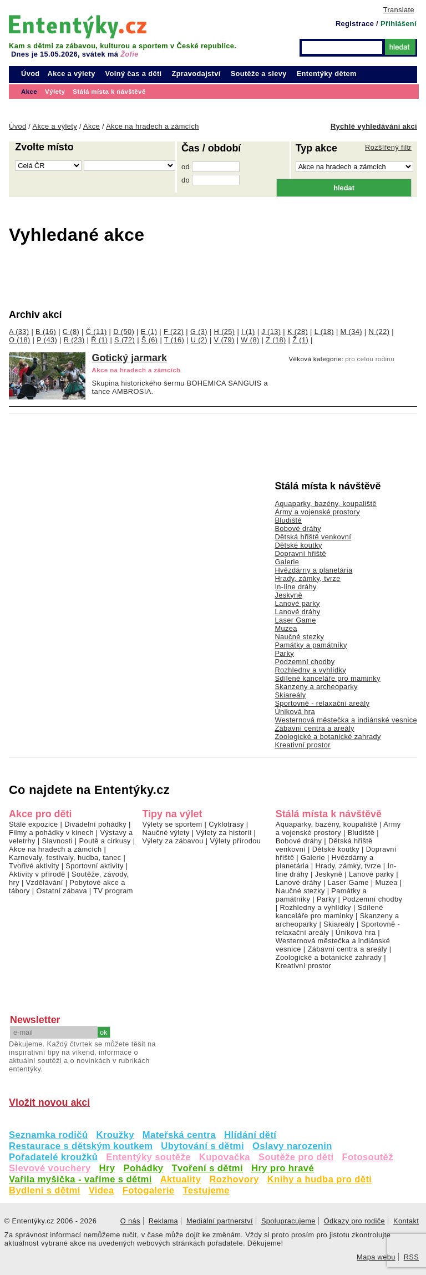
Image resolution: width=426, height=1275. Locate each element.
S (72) (124, 340)
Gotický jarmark (129, 357)
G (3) (198, 331)
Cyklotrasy (226, 824)
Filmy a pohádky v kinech (51, 832)
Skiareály (290, 695)
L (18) (324, 331)
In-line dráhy (295, 587)
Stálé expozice (33, 824)
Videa (101, 1190)
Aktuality (180, 1179)
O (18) (20, 340)
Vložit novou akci (49, 1102)
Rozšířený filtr (388, 147)
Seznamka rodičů (48, 1135)
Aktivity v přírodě (37, 874)
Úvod (30, 73)
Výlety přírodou (235, 841)
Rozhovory (233, 1179)
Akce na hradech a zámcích (55, 849)
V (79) (224, 340)
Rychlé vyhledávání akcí (374, 126)
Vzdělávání (44, 882)
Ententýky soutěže (148, 1157)
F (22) (174, 331)
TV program (113, 891)
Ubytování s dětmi (202, 1146)
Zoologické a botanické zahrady (328, 736)
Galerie (287, 562)
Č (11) (96, 331)
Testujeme (205, 1190)
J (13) (271, 331)
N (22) (378, 331)
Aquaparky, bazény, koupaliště (326, 503)
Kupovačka (224, 1157)
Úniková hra (295, 711)
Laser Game (295, 620)
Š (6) (149, 340)
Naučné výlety (165, 832)
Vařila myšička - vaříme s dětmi (80, 1179)
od (185, 167)
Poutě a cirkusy (104, 841)
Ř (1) (99, 340)
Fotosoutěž (367, 1157)
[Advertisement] (186, 276)
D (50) (123, 331)
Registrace (355, 23)
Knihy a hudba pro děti (319, 1179)
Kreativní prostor (302, 745)
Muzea (286, 628)
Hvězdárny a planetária (313, 570)
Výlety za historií (223, 832)
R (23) (74, 340)
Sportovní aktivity (94, 866)
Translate (398, 10)
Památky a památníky (311, 645)
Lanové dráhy (297, 612)
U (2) (199, 340)
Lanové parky (297, 603)
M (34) (351, 331)
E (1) (149, 331)
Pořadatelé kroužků (53, 1157)
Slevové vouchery (50, 1168)
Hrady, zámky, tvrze (307, 578)
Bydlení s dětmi (44, 1190)
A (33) (19, 331)
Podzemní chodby (304, 661)
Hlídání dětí (250, 1135)
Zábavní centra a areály (314, 728)
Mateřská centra (179, 1135)
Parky (284, 653)
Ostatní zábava (61, 891)
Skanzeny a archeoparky (316, 686)
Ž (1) (300, 340)
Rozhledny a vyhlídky (310, 670)
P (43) (47, 340)
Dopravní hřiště (300, 553)
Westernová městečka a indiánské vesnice (346, 720)
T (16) (174, 340)
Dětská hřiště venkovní (313, 537)
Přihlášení (399, 23)
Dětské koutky (298, 545)
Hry (107, 1168)
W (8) (250, 340)
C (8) (71, 331)
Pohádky (143, 1168)
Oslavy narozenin (292, 1146)
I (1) (248, 331)
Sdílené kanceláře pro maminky (327, 678)
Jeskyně (288, 595)
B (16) (46, 331)
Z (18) (276, 340)
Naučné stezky (299, 637)
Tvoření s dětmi (207, 1168)
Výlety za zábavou (172, 841)
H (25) (224, 331)
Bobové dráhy (298, 528)
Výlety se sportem (172, 824)
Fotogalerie (149, 1190)
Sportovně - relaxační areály (322, 703)
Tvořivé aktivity (34, 866)
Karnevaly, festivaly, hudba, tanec (65, 857)
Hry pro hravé (282, 1168)
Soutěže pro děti (295, 1157)
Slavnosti (57, 841)
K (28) (297, 331)
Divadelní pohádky (95, 824)
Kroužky (115, 1135)
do (185, 180)
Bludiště (288, 520)
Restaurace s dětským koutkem (81, 1146)
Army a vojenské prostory (317, 512)
